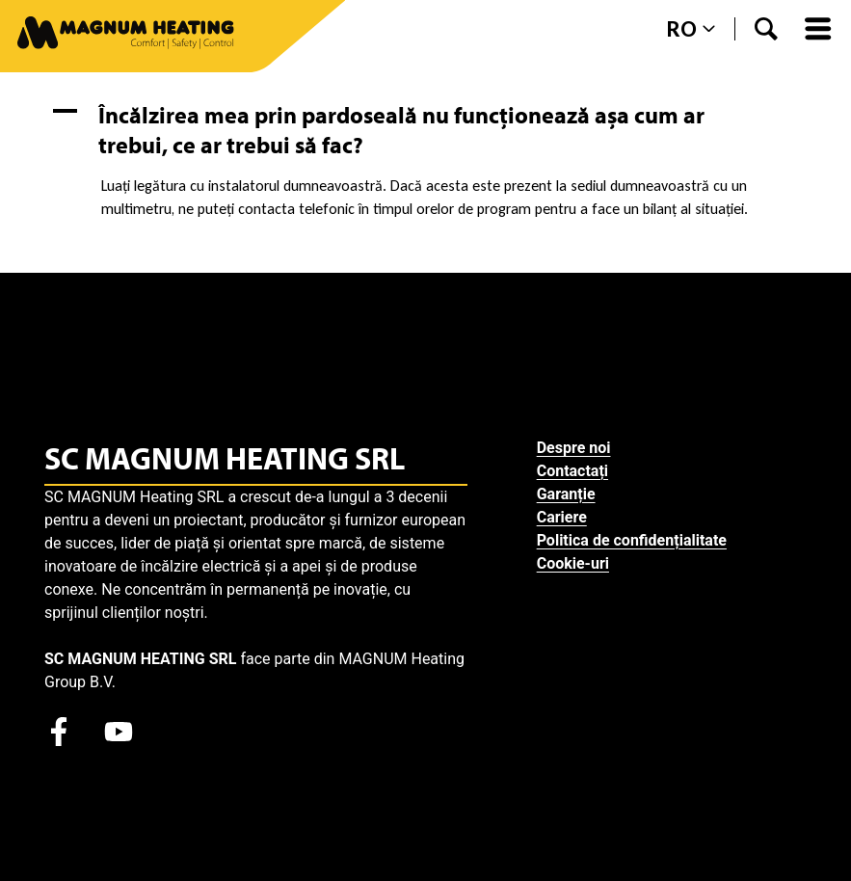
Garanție (566, 494)
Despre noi (574, 448)
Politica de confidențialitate (632, 540)
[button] (425, 130)
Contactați (572, 471)
